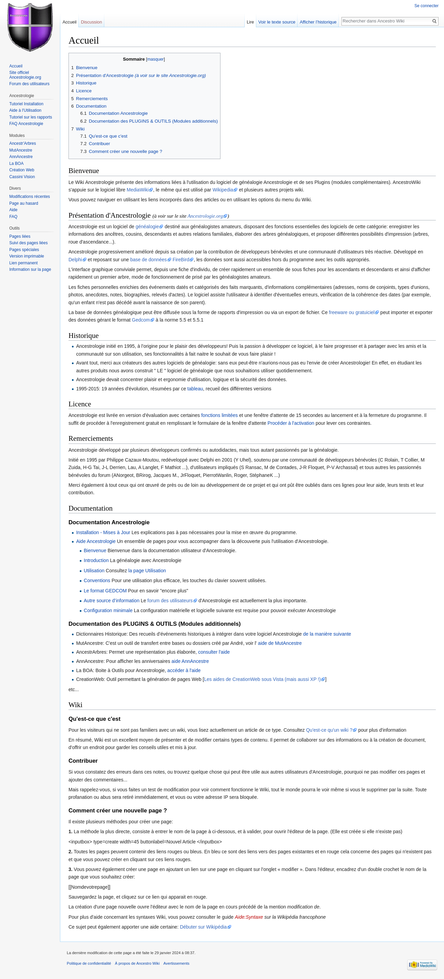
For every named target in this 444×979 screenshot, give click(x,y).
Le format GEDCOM (105, 590)
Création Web (21, 170)
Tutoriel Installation (26, 104)
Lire (250, 22)
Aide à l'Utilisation (25, 110)
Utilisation (94, 570)
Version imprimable (26, 256)
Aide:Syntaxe (249, 917)
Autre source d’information (111, 600)
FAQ (13, 216)
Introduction (96, 560)
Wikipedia (223, 189)
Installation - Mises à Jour (103, 532)
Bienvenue (95, 550)
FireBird (180, 259)
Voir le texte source (276, 22)
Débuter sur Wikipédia (203, 927)
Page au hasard (23, 203)
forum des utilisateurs (170, 600)
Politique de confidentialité (89, 963)
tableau (195, 388)
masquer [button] (155, 59)
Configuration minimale (108, 610)
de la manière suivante (327, 634)
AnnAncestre (21, 156)
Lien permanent (23, 263)
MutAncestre (20, 150)
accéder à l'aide (184, 670)
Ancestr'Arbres (22, 143)
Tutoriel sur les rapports (30, 117)
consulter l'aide (214, 652)
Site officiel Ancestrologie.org (25, 75)
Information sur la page (30, 269)
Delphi (75, 259)
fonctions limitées (219, 415)
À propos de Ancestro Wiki (137, 963)
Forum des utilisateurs (29, 83)
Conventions (97, 580)
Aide (13, 209)
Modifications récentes (29, 196)
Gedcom (141, 320)
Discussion (91, 22)
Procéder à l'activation (290, 423)
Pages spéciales (24, 249)
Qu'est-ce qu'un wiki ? (329, 730)
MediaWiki (138, 189)
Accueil (69, 22)
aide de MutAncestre (280, 643)
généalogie (147, 226)
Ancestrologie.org (205, 216)
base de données (148, 259)
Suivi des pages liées (28, 242)
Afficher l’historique (318, 22)
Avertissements (176, 963)
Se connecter (426, 5)
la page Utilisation (147, 570)
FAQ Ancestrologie (26, 123)
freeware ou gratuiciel (351, 312)
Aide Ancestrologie (96, 541)
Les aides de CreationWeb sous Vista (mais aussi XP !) (262, 679)
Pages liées (19, 236)
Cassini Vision (22, 176)
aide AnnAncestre (190, 661)
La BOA (16, 163)
